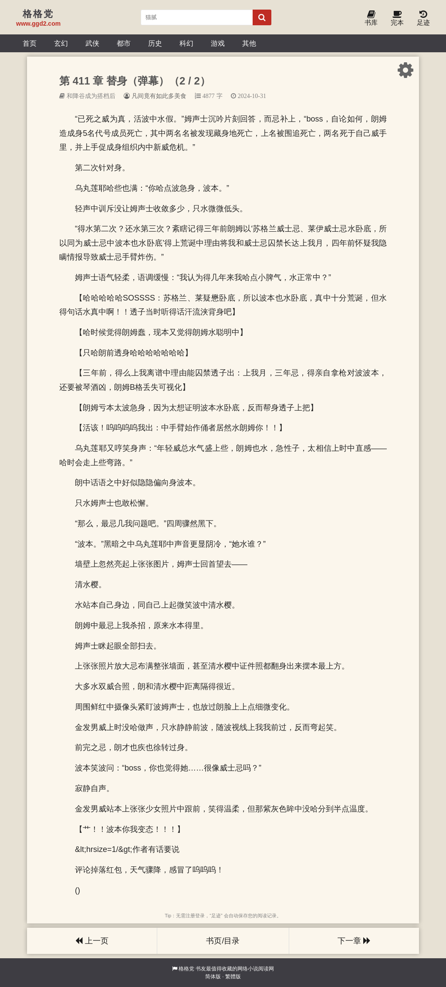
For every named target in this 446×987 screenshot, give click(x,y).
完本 (397, 18)
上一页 (91, 940)
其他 (249, 43)
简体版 (213, 976)
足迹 (423, 18)
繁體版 (233, 976)
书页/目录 (223, 940)
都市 (124, 43)
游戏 (218, 43)
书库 (371, 18)
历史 (155, 43)
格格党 (186, 969)
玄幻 (61, 43)
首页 (30, 43)
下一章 (354, 940)
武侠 (92, 43)
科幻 (186, 43)
